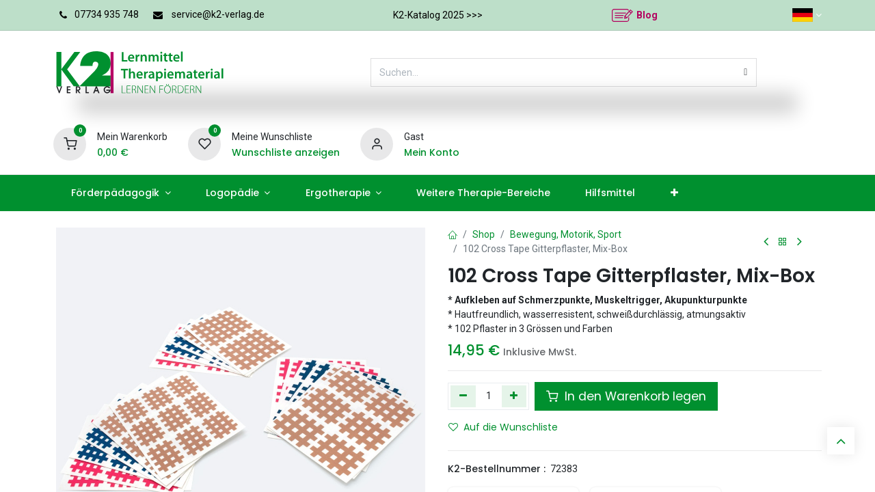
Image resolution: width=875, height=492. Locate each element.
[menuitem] (120, 193)
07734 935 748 (107, 14)
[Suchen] (745, 72)
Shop (483, 234)
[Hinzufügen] (514, 396)
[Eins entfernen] (463, 396)
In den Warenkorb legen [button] (626, 396)
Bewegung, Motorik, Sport (565, 234)
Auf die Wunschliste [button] (503, 427)
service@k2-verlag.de (218, 14)
